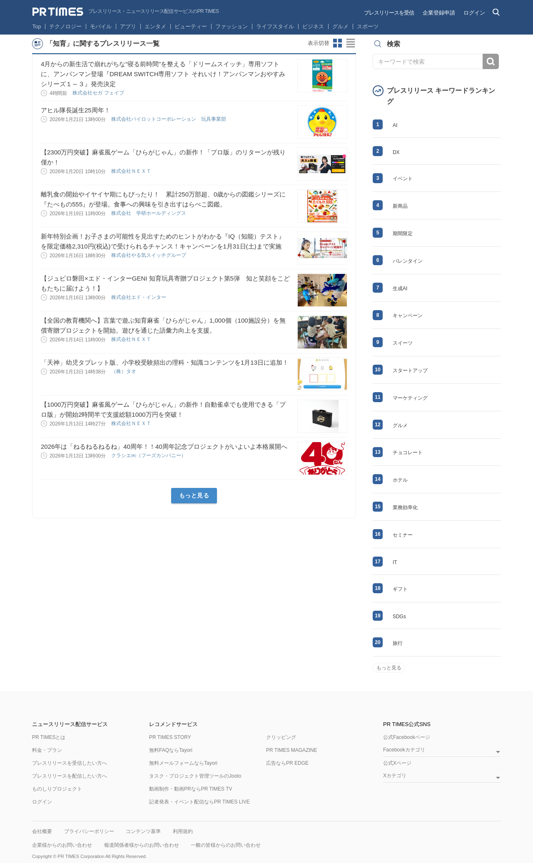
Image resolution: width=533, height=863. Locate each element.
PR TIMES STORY (170, 737)
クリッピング (281, 737)
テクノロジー (65, 26)
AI (395, 125)
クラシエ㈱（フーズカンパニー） (149, 455)
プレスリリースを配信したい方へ (69, 776)
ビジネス (313, 26)
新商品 (400, 206)
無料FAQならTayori (170, 750)
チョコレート (408, 452)
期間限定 (403, 233)
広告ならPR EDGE (287, 763)
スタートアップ (410, 370)
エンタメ (155, 26)
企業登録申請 (439, 13)
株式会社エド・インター (139, 297)
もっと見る (194, 495)
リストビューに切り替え (351, 43)
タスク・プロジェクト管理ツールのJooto (195, 776)
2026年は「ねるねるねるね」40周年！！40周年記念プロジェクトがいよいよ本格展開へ (164, 446)
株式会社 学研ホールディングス (149, 213)
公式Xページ (397, 763)
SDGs (399, 616)
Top (36, 26)
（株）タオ (124, 371)
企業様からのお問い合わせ (62, 845)
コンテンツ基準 (143, 831)
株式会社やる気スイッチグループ (149, 255)
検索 (491, 61)
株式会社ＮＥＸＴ (131, 171)
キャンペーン (408, 315)
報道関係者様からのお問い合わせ (141, 845)
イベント (403, 179)
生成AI (400, 288)
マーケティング (410, 398)
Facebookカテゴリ (404, 750)
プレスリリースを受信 (389, 13)
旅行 (398, 643)
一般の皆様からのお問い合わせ (226, 845)
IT (395, 562)
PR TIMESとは (48, 737)
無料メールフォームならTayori (183, 763)
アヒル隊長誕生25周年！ (75, 110)
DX (396, 152)
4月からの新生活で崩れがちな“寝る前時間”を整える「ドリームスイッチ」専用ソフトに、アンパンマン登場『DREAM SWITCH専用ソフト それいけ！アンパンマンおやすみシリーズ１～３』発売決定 (163, 73)
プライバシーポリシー (89, 831)
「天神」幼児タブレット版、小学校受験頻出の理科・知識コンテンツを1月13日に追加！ (165, 362)
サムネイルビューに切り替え (338, 43)
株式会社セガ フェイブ (98, 93)
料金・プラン (47, 750)
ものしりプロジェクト (57, 789)
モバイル (101, 26)
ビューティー (190, 26)
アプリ (128, 26)
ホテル (400, 480)
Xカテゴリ (394, 775)
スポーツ (368, 26)
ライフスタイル (275, 26)
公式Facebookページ (406, 737)
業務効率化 (405, 507)
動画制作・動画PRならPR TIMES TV (190, 789)
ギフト (400, 589)
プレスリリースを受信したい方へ (69, 763)
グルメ (340, 26)
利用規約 (183, 831)
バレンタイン (408, 261)
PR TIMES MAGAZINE (291, 750)
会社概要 (42, 831)
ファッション (231, 26)
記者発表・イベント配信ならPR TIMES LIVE (199, 802)
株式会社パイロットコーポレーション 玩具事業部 (169, 119)
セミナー (403, 535)
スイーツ (403, 343)
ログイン (474, 13)
